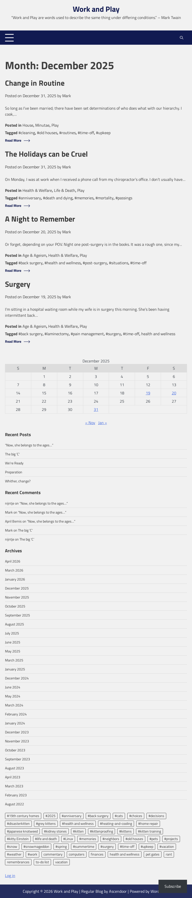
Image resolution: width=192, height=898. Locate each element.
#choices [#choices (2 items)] (135, 815)
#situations (118, 263)
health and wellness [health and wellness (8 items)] (125, 854)
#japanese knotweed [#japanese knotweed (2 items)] (22, 831)
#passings (124, 198)
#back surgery (30, 263)
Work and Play (96, 9)
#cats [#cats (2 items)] (119, 815)
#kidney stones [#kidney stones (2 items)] (55, 831)
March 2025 (14, 660)
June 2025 (12, 642)
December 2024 (17, 678)
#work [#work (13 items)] (32, 854)
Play (55, 125)
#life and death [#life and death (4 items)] (46, 838)
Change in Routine (35, 83)
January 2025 (15, 669)
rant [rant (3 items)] (169, 854)
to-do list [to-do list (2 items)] (42, 862)
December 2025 (17, 588)
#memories (84, 198)
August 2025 (14, 624)
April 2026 (12, 561)
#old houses (47, 133)
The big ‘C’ (12, 454)
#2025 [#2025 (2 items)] (51, 815)
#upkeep (103, 133)
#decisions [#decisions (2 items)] (156, 815)
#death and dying (57, 198)
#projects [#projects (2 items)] (171, 838)
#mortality (105, 198)
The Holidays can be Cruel (48, 154)
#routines (67, 133)
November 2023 (17, 741)
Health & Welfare (37, 190)
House (27, 125)
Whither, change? (17, 481)
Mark (66, 96)
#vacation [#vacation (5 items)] (167, 846)
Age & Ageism (34, 255)
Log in (10, 876)
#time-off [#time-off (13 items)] (127, 846)
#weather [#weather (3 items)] (14, 854)
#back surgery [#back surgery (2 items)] (98, 815)
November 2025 (17, 597)
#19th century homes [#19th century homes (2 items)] (23, 815)
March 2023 (14, 786)
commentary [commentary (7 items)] (53, 854)
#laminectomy (56, 334)
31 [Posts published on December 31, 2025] (96, 409)
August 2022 (14, 804)
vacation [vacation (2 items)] (61, 862)
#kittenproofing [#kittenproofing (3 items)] (101, 831)
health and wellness (158, 334)
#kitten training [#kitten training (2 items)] (149, 831)
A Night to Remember (41, 219)
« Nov (90, 423)
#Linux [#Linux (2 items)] (68, 838)
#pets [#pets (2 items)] (154, 838)
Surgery (18, 284)
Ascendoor (118, 891)
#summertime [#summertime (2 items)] (83, 846)
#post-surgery (95, 263)
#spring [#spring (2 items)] (61, 846)
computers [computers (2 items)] (76, 854)
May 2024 (12, 696)
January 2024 (15, 723)
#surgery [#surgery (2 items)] (107, 846)
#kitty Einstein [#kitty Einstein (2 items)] (18, 838)
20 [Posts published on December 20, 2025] (174, 393)
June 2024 (12, 687)
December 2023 (17, 732)
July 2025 (12, 633)
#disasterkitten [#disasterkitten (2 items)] (18, 823)
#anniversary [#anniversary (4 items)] (72, 815)
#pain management (87, 334)
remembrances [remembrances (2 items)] (18, 862)
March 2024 (14, 705)
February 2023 (16, 795)
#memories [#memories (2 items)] (87, 838)
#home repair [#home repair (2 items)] (148, 823)
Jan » (102, 423)
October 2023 (15, 750)
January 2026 (15, 579)
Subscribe (172, 886)
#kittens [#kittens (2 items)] (125, 831)
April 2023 (12, 777)
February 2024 (16, 714)
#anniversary (29, 198)
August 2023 (14, 768)
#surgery (113, 334)
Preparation (13, 472)
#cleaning (26, 133)
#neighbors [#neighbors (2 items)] (110, 838)
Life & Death (64, 190)
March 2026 (14, 570)
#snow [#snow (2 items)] (12, 846)
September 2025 (17, 615)
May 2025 (12, 651)
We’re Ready (14, 463)
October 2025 (15, 606)
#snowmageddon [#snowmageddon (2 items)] (36, 846)
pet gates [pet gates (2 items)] (153, 854)
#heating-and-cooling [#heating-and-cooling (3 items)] (116, 823)
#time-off (86, 133)
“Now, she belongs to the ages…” (29, 445)
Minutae (42, 125)
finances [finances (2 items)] (97, 854)
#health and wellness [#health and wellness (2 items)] (78, 823)
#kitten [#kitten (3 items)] (78, 831)
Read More (13, 140)
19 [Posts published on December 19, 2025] (148, 393)
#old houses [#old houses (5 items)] (134, 838)
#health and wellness (62, 263)
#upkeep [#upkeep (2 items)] (147, 846)
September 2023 (17, 759)
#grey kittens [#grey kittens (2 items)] (46, 823)
